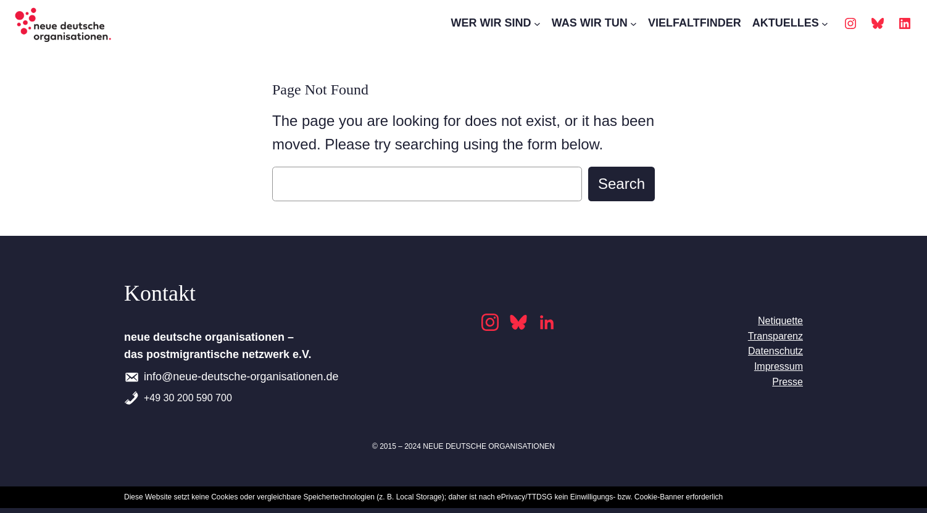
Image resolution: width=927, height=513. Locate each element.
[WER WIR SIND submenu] (537, 23)
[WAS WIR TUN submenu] (633, 23)
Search (621, 183)
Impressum (778, 366)
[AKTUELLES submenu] (824, 23)
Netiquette (780, 320)
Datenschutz (775, 351)
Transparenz (775, 336)
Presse (787, 382)
